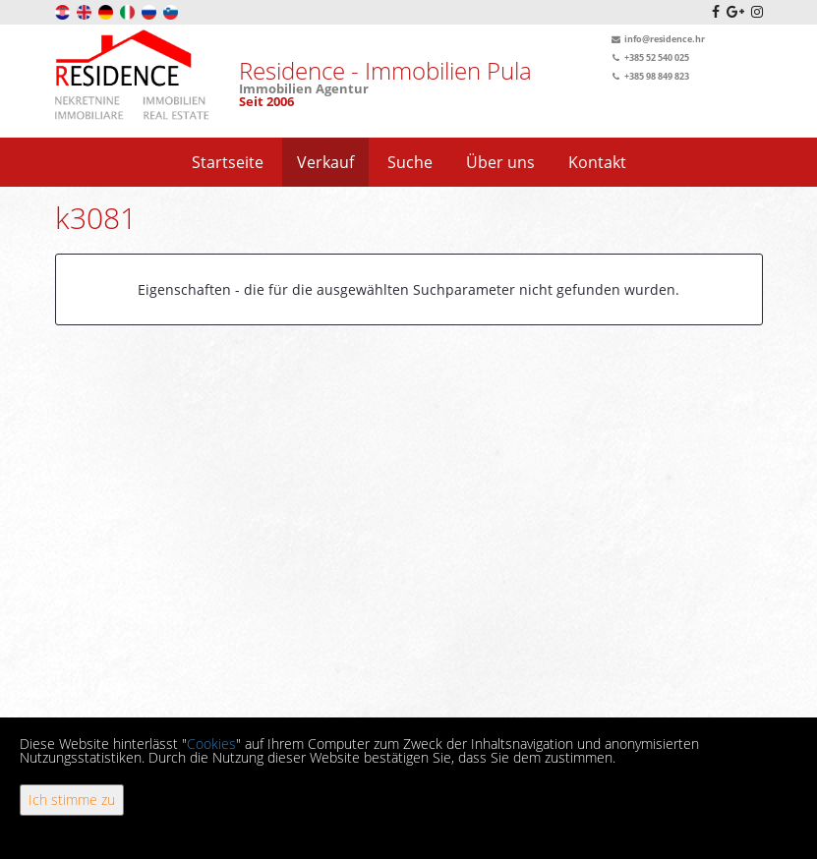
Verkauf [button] (325, 162)
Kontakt (597, 162)
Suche (410, 162)
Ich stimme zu (72, 799)
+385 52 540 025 (648, 57)
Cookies (211, 743)
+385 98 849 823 (648, 76)
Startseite (227, 162)
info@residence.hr (656, 38)
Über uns (500, 162)
